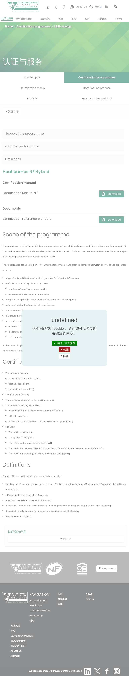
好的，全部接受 (64, 343)
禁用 (64, 349)
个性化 (64, 356)
